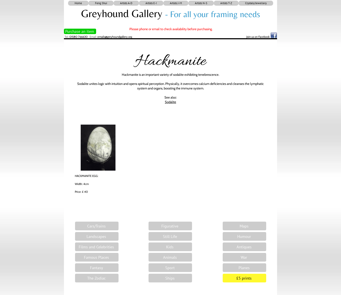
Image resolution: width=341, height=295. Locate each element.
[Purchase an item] (80, 31)
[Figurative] (170, 226)
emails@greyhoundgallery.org (114, 36)
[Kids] (170, 246)
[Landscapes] (97, 236)
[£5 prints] (244, 278)
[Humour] (244, 236)
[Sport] (170, 267)
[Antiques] (244, 246)
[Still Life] (170, 236)
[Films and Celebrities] (97, 246)
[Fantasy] (97, 267)
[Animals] (170, 257)
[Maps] (244, 226)
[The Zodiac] (97, 278)
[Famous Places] (97, 257)
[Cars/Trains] (97, 226)
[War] (244, 257)
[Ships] (170, 278)
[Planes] (244, 267)
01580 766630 (78, 36)
